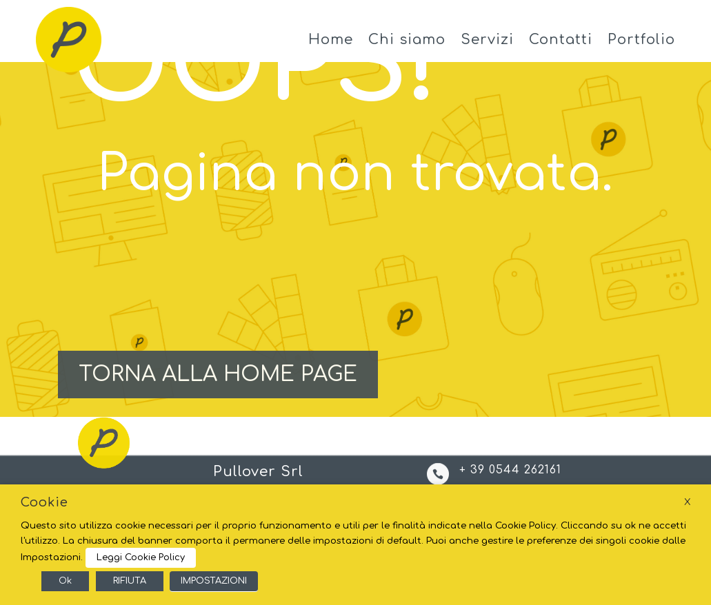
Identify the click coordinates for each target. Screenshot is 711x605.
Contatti (560, 40)
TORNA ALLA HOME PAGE (218, 374)
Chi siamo (406, 40)
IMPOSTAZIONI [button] (214, 581)
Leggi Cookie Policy (141, 557)
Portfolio (641, 40)
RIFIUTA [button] (129, 581)
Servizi (487, 40)
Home (330, 40)
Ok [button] (65, 581)
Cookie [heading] (44, 502)
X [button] (687, 502)
